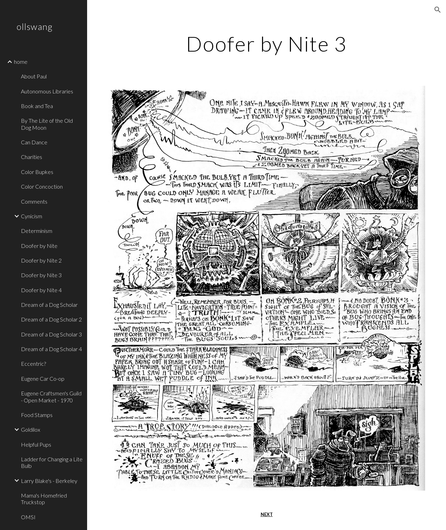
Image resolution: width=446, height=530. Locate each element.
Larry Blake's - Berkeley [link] (49, 480)
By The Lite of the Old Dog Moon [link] (47, 123)
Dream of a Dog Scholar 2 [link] (51, 319)
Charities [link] (31, 156)
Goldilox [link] (30, 429)
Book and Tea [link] (37, 106)
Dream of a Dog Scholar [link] (49, 304)
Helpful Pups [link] (36, 444)
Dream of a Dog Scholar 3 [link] (51, 334)
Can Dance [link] (34, 142)
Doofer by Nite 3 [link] (41, 275)
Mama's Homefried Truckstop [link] (44, 498)
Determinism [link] (36, 230)
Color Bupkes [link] (37, 171)
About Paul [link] (34, 76)
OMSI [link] (28, 517)
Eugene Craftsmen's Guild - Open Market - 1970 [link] (51, 396)
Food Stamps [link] (37, 414)
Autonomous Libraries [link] (47, 91)
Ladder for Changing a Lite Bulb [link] (52, 462)
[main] (266, 43)
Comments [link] (34, 201)
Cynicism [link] (31, 216)
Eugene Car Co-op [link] (42, 378)
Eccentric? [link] (33, 363)
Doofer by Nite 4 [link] (41, 290)
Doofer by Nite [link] (39, 245)
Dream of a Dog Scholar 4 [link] (51, 349)
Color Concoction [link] (42, 186)
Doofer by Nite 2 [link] (41, 260)
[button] (437, 9)
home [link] (21, 61)
